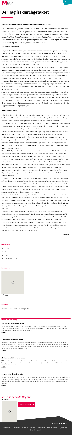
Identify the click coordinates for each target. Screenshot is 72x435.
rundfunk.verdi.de (52, 428)
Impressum (6, 428)
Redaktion (25, 428)
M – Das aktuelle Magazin (16, 397)
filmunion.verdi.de (35, 430)
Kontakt (32, 428)
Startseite (4, 309)
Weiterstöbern (25, 405)
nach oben (66, 235)
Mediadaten (16, 428)
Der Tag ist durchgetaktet (21, 309)
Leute (10, 309)
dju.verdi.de (63, 428)
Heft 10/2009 (12, 283)
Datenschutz (41, 428)
